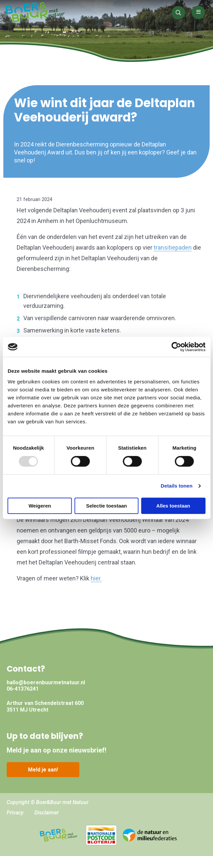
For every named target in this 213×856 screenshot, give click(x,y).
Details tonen (176, 486)
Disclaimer (46, 812)
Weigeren (40, 506)
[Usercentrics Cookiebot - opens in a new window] (176, 347)
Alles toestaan (173, 506)
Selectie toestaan (106, 506)
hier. (96, 578)
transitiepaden (173, 247)
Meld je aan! (43, 769)
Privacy (15, 812)
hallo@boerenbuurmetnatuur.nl (46, 682)
